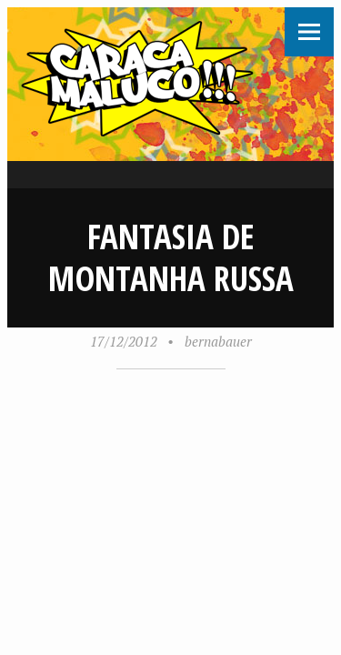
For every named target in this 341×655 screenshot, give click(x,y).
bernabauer (218, 341)
